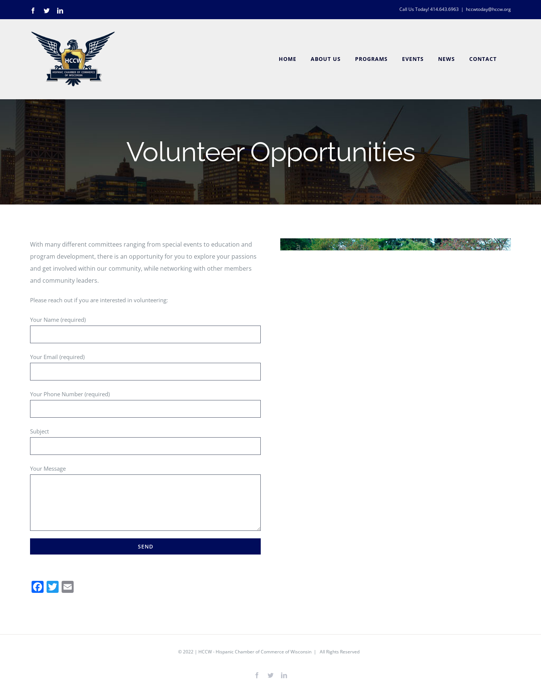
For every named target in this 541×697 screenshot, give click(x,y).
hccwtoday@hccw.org (488, 9)
